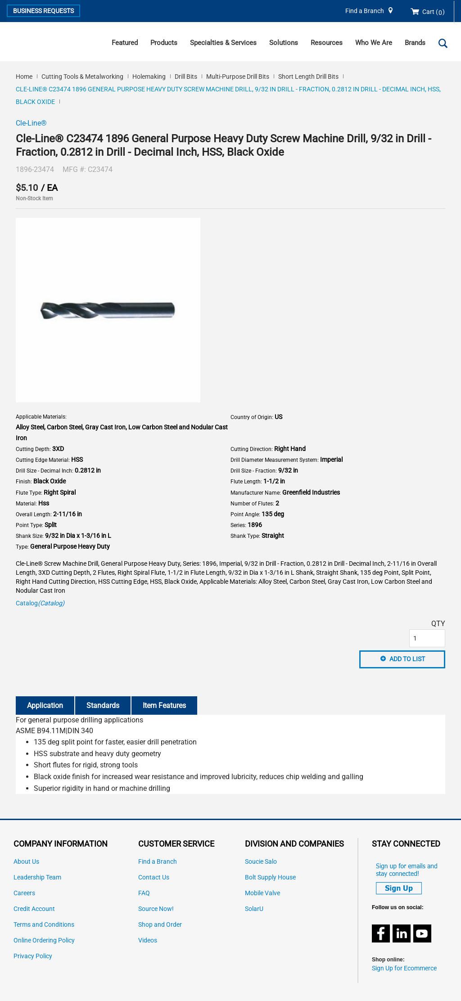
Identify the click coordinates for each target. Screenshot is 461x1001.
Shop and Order (160, 924)
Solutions (283, 43)
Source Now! (156, 909)
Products (163, 43)
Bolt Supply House (270, 877)
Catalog (40, 603)
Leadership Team (37, 877)
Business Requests (43, 10)
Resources (327, 43)
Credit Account (34, 909)
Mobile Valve (262, 893)
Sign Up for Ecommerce (404, 968)
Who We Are (373, 43)
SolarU (254, 909)
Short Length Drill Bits (308, 76)
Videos (147, 940)
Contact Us (153, 877)
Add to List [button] (407, 659)
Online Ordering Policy (44, 940)
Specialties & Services (223, 43)
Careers (24, 893)
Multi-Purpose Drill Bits (237, 76)
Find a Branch (364, 11)
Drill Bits (186, 76)
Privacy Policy (33, 956)
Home (24, 76)
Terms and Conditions (44, 924)
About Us (26, 861)
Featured (125, 43)
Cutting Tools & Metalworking (82, 76)
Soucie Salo (261, 861)
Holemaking (149, 76)
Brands (415, 43)
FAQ (144, 893)
